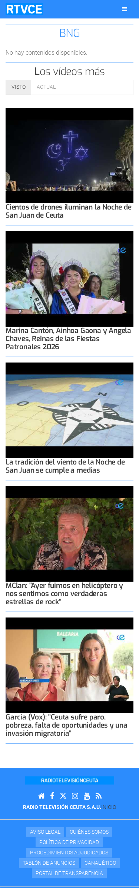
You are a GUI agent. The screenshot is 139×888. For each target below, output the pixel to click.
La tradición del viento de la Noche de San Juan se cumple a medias (65, 466)
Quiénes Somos (89, 832)
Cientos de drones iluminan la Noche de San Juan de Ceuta (69, 211)
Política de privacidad (69, 842)
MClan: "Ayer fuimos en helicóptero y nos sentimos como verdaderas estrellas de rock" (64, 593)
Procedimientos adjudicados (69, 852)
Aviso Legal (45, 832)
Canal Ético (100, 863)
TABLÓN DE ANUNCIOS (49, 863)
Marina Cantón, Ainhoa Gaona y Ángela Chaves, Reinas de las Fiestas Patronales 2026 (68, 338)
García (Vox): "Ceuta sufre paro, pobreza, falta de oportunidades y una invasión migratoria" (67, 725)
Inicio (108, 807)
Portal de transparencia (69, 873)
